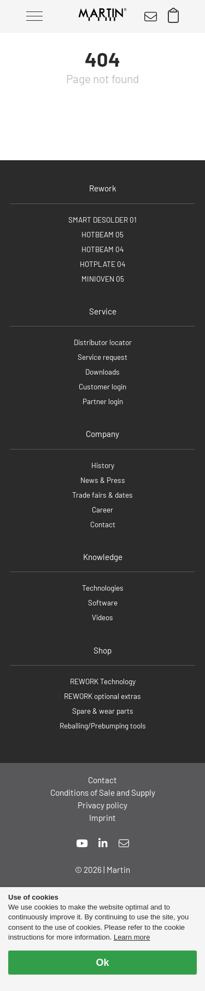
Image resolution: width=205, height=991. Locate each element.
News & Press (102, 480)
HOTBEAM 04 (102, 249)
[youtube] (82, 843)
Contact (102, 524)
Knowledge (102, 557)
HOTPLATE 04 (102, 264)
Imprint (102, 818)
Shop (102, 650)
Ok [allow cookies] (102, 962)
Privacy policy (102, 805)
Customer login (102, 386)
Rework (102, 188)
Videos (102, 617)
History (102, 465)
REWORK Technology (103, 681)
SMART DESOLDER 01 (102, 219)
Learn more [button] (132, 937)
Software (103, 602)
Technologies (103, 587)
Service (102, 311)
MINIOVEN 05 (102, 278)
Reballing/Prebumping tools (103, 725)
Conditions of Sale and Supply (102, 792)
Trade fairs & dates (102, 494)
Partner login (103, 401)
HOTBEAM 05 (102, 234)
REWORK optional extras (102, 696)
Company (102, 434)
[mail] (123, 843)
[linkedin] (103, 843)
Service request (102, 357)
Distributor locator (103, 342)
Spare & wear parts (102, 710)
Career (102, 509)
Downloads (102, 371)
